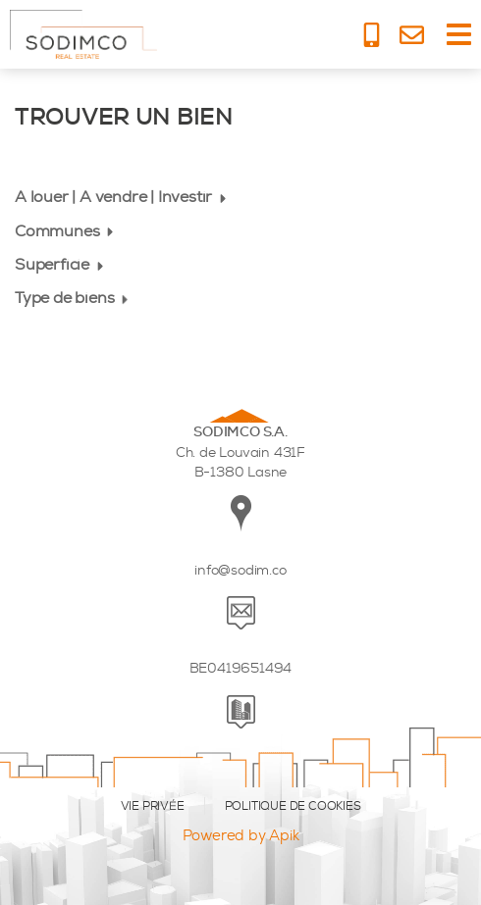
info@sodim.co (240, 570)
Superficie (61, 264)
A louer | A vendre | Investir (123, 196)
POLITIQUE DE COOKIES (293, 806)
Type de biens (74, 297)
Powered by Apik (241, 835)
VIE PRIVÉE (153, 806)
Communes (66, 231)
